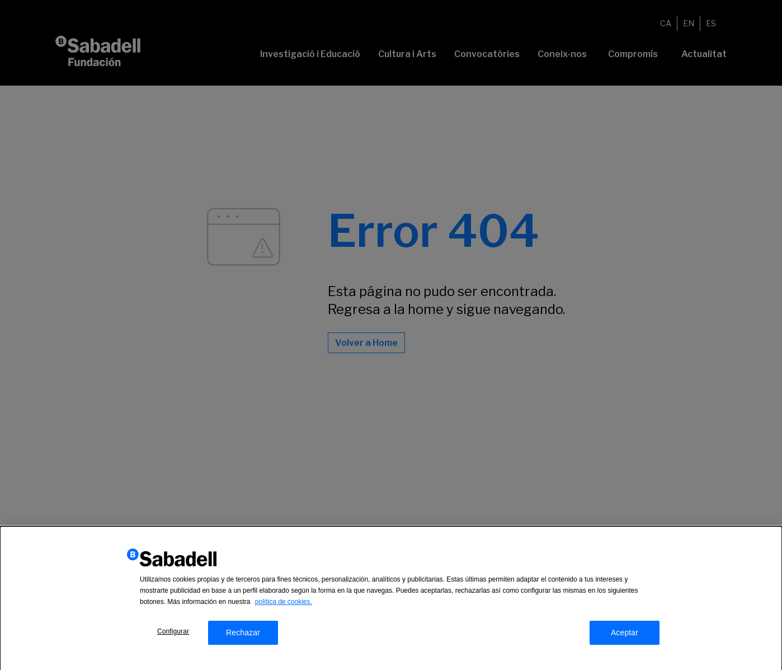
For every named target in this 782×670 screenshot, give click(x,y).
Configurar (173, 636)
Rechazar (243, 636)
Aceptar (624, 636)
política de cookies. (283, 606)
